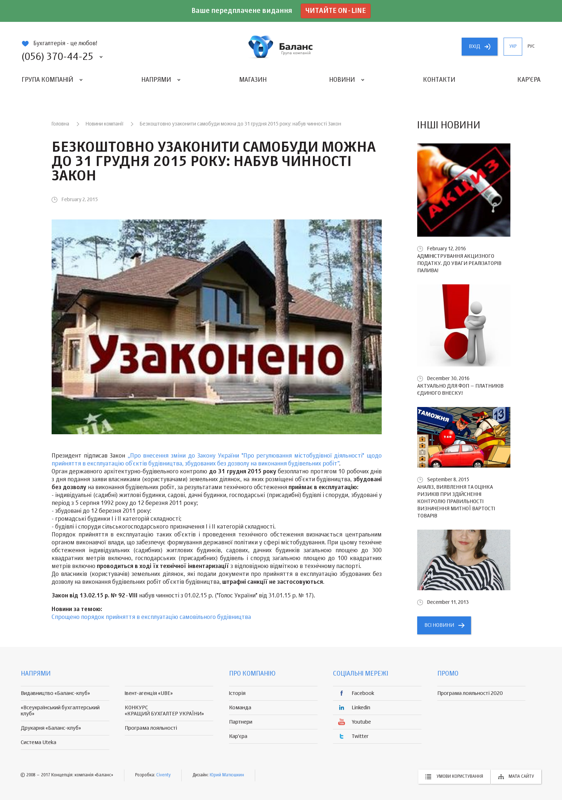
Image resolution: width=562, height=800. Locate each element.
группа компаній (281, 46)
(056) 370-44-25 (57, 57)
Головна (60, 124)
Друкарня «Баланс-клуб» (51, 728)
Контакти (439, 80)
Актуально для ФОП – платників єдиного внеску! (460, 389)
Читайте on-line (335, 11)
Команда (240, 707)
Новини (342, 80)
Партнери (240, 722)
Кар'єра (528, 80)
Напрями (156, 80)
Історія (237, 693)
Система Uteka (38, 742)
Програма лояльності (151, 728)
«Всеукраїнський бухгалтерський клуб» (60, 710)
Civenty (163, 775)
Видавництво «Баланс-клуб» (55, 693)
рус (531, 46)
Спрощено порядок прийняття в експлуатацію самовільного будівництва (151, 617)
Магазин (253, 80)
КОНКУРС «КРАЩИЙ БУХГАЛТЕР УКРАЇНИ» (164, 710)
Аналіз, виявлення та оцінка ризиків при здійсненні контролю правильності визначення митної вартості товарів (456, 501)
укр (512, 46)
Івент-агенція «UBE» (149, 693)
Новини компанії (104, 124)
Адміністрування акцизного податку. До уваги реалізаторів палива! (459, 263)
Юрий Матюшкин (227, 775)
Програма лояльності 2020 (470, 693)
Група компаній (47, 80)
